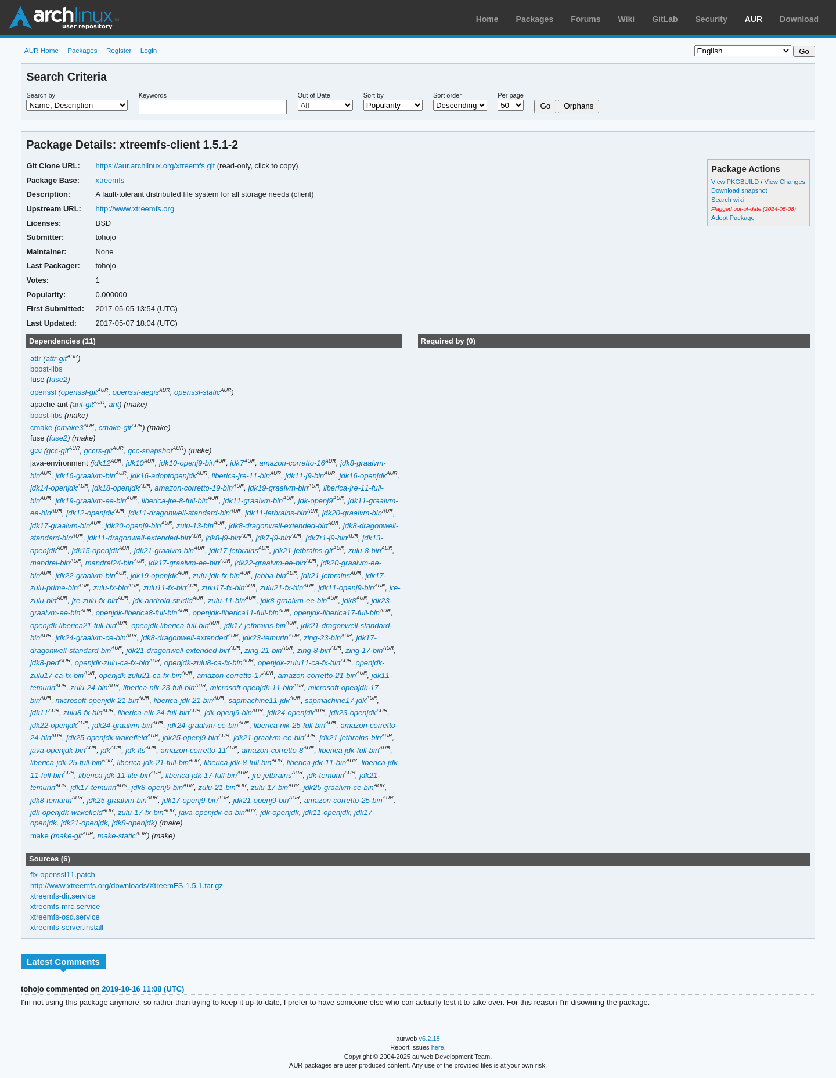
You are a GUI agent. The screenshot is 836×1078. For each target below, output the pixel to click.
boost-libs (46, 369)
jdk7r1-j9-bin (326, 537)
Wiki (626, 19)
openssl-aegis (136, 392)
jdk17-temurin (93, 787)
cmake (41, 427)
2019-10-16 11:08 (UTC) (143, 989)
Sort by (373, 95)
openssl (43, 392)
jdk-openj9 (315, 500)
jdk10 (135, 463)
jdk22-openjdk (53, 725)
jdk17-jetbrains (233, 550)
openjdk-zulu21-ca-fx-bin (140, 675)
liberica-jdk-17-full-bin (201, 775)
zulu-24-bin (88, 687)
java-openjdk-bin (57, 750)
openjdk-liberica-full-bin (170, 625)
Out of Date (314, 95)
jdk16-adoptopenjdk (163, 475)
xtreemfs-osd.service (65, 917)
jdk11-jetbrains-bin (276, 513)
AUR (753, 19)
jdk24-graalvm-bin (122, 725)
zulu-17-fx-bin (141, 812)
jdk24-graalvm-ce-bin (91, 637)
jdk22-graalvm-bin (86, 575)
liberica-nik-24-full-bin (153, 712)
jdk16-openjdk (363, 475)
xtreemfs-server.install (66, 927)
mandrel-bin (50, 562)
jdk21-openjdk (84, 823)
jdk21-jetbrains (325, 575)
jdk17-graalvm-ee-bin (184, 562)
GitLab (665, 19)
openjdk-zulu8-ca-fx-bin (203, 662)
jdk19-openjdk (154, 575)
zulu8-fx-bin (82, 712)
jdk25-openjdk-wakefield (106, 737)
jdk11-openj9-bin (346, 587)
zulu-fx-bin (110, 587)
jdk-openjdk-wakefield (66, 812)
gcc (36, 450)
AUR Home (41, 50)
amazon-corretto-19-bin (193, 488)
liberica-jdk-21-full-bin (153, 762)
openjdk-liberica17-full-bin (337, 612)
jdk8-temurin (50, 800)
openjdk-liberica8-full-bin (137, 612)
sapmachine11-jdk (258, 700)
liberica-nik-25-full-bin (289, 725)
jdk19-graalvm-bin (278, 488)
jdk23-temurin (266, 637)
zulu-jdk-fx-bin (216, 575)
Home (487, 19)
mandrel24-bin (109, 562)
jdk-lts (135, 750)
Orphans (578, 106)
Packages (535, 19)
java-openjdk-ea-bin (212, 812)
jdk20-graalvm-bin (352, 513)
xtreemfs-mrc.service (65, 906)
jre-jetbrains (272, 775)
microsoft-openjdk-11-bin (251, 687)
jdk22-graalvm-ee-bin (270, 562)
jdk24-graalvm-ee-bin (203, 725)
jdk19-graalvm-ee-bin (91, 500)
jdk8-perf (45, 662)
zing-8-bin (313, 650)
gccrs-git (98, 450)
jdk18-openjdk (115, 488)
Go (545, 106)
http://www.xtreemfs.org (134, 208)
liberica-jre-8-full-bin (175, 500)
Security (711, 19)
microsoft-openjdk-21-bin (97, 700)
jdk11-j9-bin (304, 475)
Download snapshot (739, 190)
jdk (105, 750)
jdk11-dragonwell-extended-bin (138, 537)
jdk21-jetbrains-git (303, 550)
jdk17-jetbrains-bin (255, 625)
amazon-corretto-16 (292, 463)
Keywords (153, 95)
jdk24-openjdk (290, 712)
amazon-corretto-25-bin (343, 800)
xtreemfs (109, 180)
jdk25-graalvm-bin (117, 800)
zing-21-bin (263, 650)
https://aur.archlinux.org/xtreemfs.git (155, 165)
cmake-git (115, 427)
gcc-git (57, 450)
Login (148, 50)
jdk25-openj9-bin (190, 737)
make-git (67, 835)
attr (35, 358)
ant (114, 404)
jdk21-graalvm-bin (164, 550)
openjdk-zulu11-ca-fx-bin (299, 662)
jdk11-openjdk (326, 812)
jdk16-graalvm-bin (86, 475)
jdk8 (349, 600)
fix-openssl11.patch (62, 874)
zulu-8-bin (364, 550)
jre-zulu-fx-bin (95, 600)
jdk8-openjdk (133, 823)
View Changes (784, 181)
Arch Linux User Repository (64, 17)
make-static (117, 835)
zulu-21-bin (216, 787)
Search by (40, 95)
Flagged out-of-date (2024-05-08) (753, 208)
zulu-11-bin (226, 600)
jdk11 (39, 712)
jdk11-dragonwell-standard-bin (179, 513)
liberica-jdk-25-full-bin (66, 762)
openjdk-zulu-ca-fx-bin (112, 662)
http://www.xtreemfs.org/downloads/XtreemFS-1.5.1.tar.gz (126, 885)
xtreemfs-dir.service (63, 896)
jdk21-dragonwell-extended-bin (178, 650)
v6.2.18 (429, 1038)
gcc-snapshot (150, 450)
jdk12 (101, 463)
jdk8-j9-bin (223, 537)
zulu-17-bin (269, 787)
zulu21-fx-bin (281, 587)
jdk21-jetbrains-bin (350, 737)
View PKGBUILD (736, 181)
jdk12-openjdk (89, 513)
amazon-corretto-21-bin (317, 675)
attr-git (56, 358)
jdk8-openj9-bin (157, 787)
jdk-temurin (325, 775)
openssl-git (79, 392)
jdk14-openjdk (53, 488)
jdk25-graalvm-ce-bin (339, 787)
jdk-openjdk (279, 812)
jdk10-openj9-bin (187, 463)
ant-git (83, 404)
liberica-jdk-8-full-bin (237, 762)
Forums (585, 19)
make (39, 835)
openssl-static (197, 392)
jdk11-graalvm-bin (253, 500)
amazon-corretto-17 (229, 675)
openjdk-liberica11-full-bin (236, 612)
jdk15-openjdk (95, 550)
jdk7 (237, 463)
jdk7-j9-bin (272, 537)
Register (119, 50)
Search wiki (727, 199)
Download (799, 19)
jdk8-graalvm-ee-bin (294, 600)
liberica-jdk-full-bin (348, 750)
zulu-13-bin (195, 525)
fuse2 (58, 379)
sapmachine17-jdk (335, 700)
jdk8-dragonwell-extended (184, 637)
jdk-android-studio (163, 600)
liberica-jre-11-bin (241, 475)
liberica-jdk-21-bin (183, 700)
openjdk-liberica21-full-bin (73, 625)
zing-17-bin (364, 650)
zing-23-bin (322, 637)
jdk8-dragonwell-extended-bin (278, 525)
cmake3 (70, 427)
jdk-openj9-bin (228, 712)
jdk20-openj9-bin (133, 525)
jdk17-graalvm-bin (60, 525)
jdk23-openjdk (352, 712)
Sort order (447, 95)
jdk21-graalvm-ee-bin (268, 737)
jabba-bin (270, 575)
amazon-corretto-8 (272, 750)
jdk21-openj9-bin (261, 800)
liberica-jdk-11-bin (316, 762)
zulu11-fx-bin (164, 587)
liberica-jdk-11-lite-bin (114, 775)
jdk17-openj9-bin (190, 800)
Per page (511, 95)
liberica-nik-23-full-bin (158, 687)
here (437, 1047)
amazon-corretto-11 (193, 750)
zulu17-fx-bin (222, 587)
